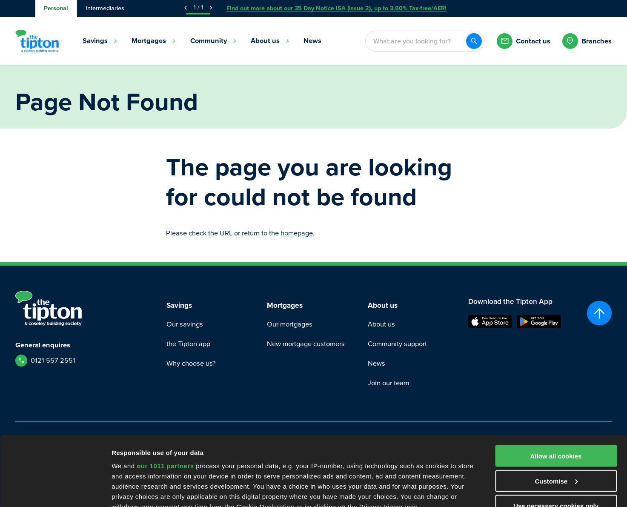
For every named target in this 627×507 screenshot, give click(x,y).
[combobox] (415, 41)
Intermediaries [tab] (105, 8)
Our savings (184, 324)
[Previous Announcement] (185, 8)
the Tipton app (188, 343)
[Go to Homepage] (37, 41)
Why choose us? (191, 363)
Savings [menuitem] (100, 40)
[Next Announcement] (211, 8)
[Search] (474, 41)
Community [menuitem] (213, 40)
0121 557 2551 (53, 360)
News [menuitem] (312, 40)
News (376, 363)
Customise (556, 411)
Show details (131, 490)
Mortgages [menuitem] (154, 40)
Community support (397, 343)
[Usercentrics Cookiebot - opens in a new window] (55, 490)
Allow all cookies (556, 386)
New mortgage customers (306, 343)
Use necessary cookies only (555, 436)
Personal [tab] (56, 8)
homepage (297, 233)
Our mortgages (289, 324)
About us (381, 324)
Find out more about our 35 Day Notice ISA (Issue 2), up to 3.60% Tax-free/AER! (336, 8)
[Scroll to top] (599, 313)
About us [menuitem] (270, 40)
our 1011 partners (165, 396)
